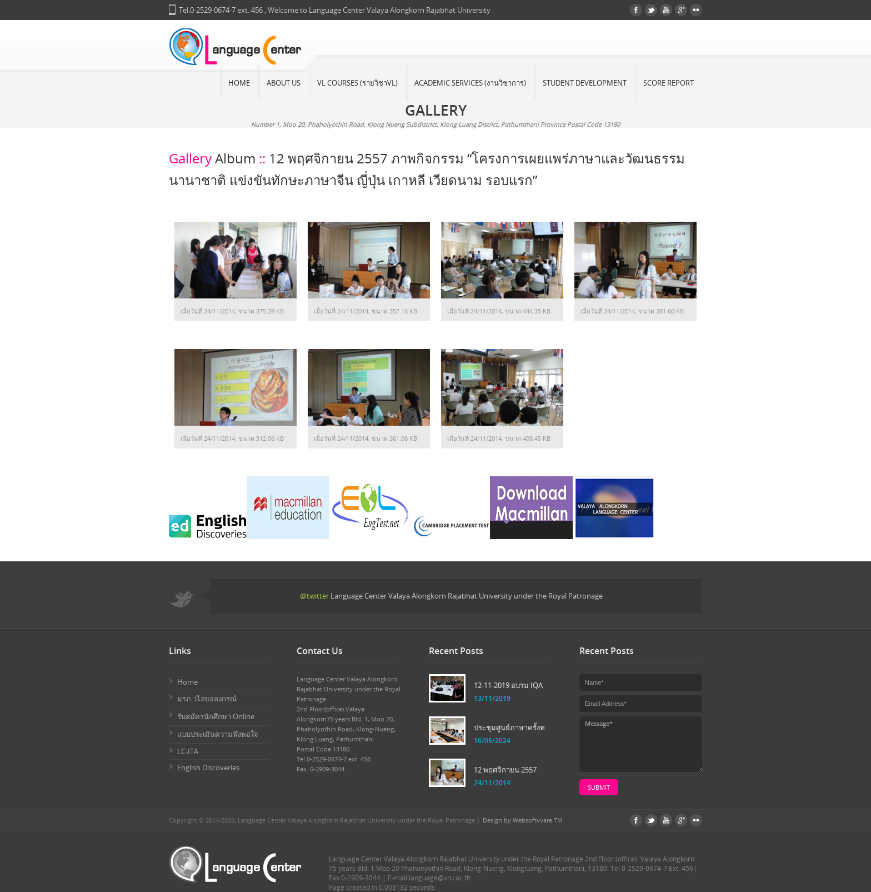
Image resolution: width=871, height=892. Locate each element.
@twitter (314, 596)
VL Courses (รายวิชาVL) (357, 83)
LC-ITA (187, 751)
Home (239, 83)
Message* (640, 744)
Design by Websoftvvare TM (523, 820)
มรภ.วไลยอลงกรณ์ (207, 699)
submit (599, 787)
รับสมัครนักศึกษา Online (215, 716)
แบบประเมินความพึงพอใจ (217, 734)
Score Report (668, 83)
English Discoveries (208, 768)
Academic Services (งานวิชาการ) (470, 83)
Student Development (585, 83)
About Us (284, 83)
